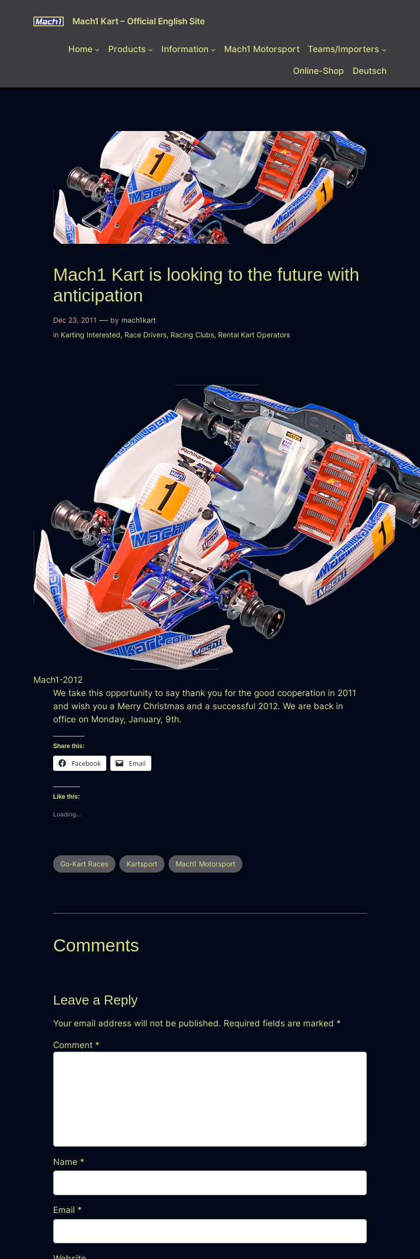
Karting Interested (90, 334)
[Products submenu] (150, 49)
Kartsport (142, 863)
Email (67, 1210)
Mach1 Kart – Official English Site (138, 21)
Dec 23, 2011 (75, 320)
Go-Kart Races (84, 863)
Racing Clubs (192, 334)
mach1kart (138, 320)
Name (69, 1162)
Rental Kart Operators (254, 334)
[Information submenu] (213, 49)
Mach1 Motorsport (205, 863)
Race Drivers (145, 334)
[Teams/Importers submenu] (384, 49)
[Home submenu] (97, 49)
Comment (76, 1045)
